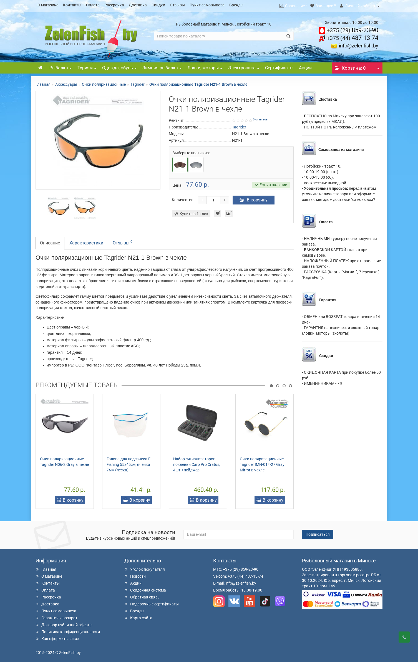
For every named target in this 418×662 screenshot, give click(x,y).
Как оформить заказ (57, 637)
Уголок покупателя (144, 567)
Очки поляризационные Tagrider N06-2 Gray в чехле (64, 460)
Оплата (93, 5)
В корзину (254, 198)
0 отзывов (260, 118)
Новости (135, 574)
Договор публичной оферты (64, 623)
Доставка (138, 5)
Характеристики (86, 241)
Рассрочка (114, 5)
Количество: (183, 198)
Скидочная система (145, 588)
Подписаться (318, 532)
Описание (50, 241)
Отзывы (177, 5)
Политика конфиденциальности (68, 630)
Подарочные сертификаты (151, 602)
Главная (43, 82)
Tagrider (137, 82)
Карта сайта (138, 616)
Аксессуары (66, 82)
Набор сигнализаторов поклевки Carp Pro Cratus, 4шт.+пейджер (196, 463)
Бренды (236, 5)
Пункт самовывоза (207, 5)
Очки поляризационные (104, 82)
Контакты (72, 5)
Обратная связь (142, 595)
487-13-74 (352, 36)
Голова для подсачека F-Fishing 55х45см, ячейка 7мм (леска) (129, 463)
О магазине (47, 5)
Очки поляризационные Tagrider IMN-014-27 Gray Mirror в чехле (262, 463)
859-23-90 (352, 28)
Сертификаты (279, 66)
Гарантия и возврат (56, 616)
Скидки (158, 5)
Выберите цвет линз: (191, 151)
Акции (305, 66)
